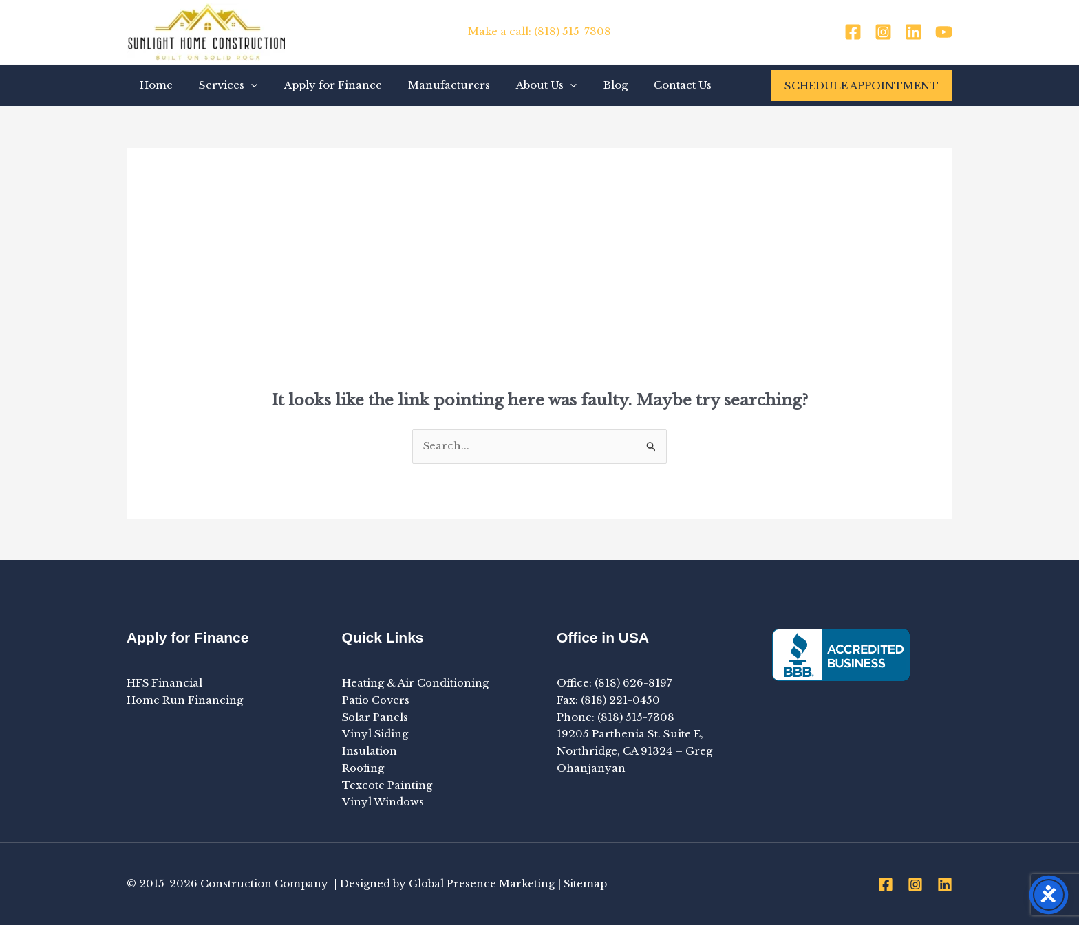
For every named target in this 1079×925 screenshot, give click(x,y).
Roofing (363, 767)
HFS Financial (165, 682)
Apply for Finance (318, 84)
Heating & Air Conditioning (415, 682)
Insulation (369, 750)
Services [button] (220, 85)
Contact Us (645, 84)
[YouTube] (943, 32)
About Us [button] (521, 85)
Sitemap (586, 883)
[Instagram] (883, 32)
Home (153, 84)
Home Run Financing (185, 699)
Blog (584, 84)
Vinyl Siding (375, 734)
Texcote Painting (387, 785)
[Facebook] (853, 32)
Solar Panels (375, 717)
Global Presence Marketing (482, 883)
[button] (242, 85)
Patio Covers (375, 699)
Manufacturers (429, 84)
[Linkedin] (913, 32)
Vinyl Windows (383, 802)
